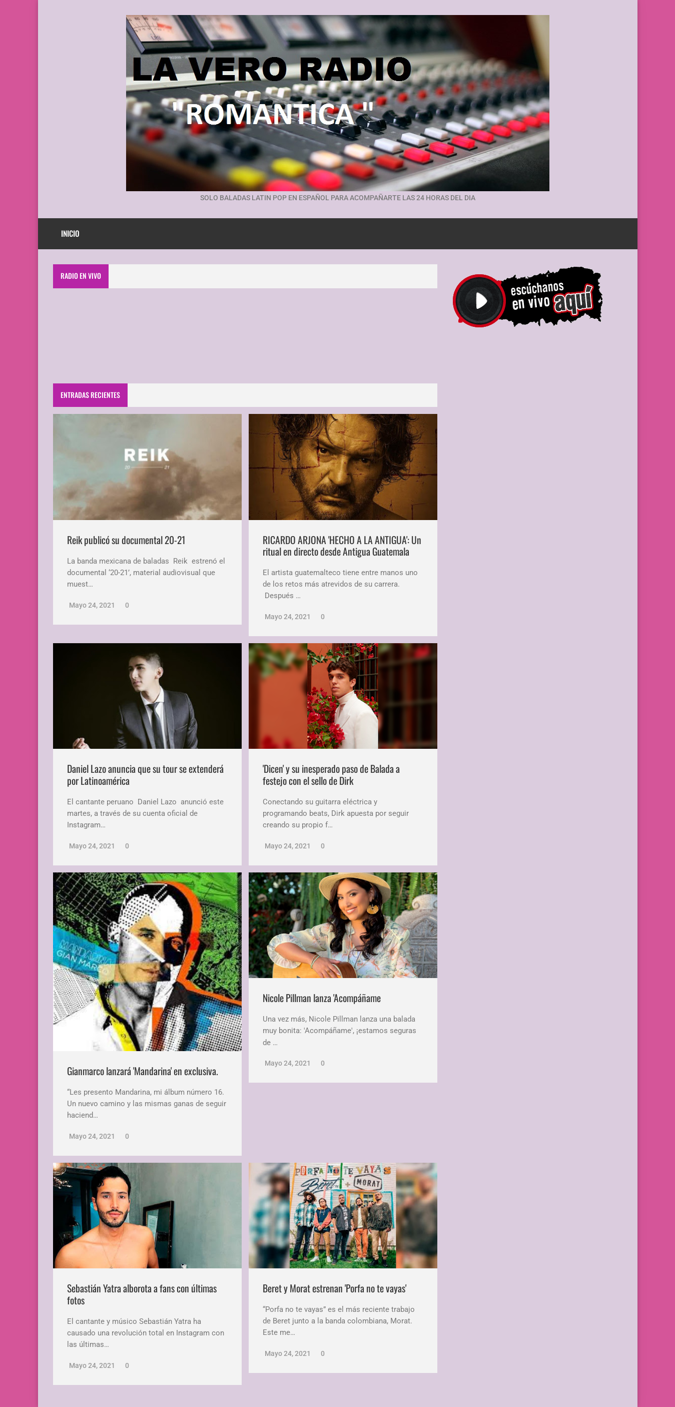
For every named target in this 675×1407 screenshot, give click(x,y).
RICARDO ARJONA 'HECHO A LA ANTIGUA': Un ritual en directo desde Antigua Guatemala (342, 546)
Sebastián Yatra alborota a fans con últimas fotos (142, 1294)
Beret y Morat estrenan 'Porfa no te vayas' (334, 1288)
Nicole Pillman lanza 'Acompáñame (322, 998)
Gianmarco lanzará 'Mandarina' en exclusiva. (142, 1071)
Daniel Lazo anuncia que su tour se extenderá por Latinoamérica (145, 774)
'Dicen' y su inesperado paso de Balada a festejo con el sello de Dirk (331, 774)
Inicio (70, 233)
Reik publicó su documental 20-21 (126, 540)
